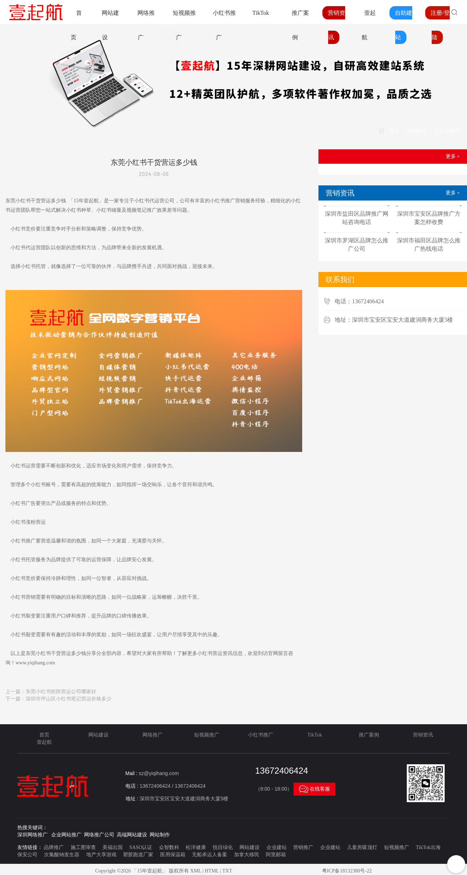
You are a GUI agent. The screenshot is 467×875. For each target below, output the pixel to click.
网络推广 (152, 735)
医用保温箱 (172, 854)
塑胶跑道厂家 (138, 854)
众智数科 (169, 847)
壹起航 (44, 742)
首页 (394, 131)
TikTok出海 (428, 847)
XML (195, 871)
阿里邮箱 (276, 854)
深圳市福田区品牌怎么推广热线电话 (429, 244)
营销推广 (303, 847)
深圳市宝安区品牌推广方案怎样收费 (429, 218)
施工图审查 (83, 847)
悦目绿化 (223, 847)
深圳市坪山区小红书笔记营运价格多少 (68, 699)
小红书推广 (260, 735)
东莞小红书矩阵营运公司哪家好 (61, 691)
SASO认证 (141, 847)
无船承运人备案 (209, 854)
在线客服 (314, 789)
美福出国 (112, 847)
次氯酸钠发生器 (61, 854)
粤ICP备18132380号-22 (347, 871)
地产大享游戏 (101, 854)
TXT (227, 871)
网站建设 (98, 735)
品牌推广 (54, 847)
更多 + (453, 156)
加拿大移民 (246, 854)
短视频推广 (206, 735)
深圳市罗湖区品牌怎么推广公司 (356, 244)
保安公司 (27, 854)
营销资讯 (417, 131)
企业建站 (276, 847)
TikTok (260, 13)
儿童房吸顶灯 (362, 847)
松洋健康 (196, 847)
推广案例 (369, 735)
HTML (212, 871)
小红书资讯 (447, 131)
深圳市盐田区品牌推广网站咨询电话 (356, 218)
